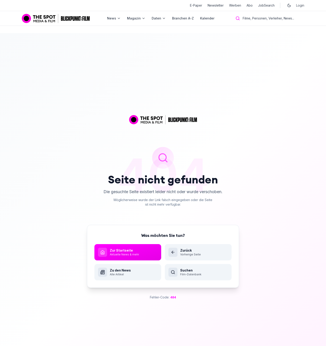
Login (300, 5)
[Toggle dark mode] (289, 5)
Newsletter (216, 5)
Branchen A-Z (183, 18)
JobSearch (266, 5)
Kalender (207, 18)
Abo (250, 5)
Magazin (136, 18)
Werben (235, 5)
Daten (159, 18)
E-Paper (196, 5)
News (114, 18)
